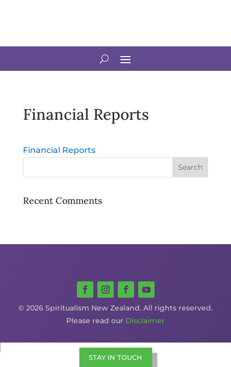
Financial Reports (59, 150)
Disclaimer (145, 320)
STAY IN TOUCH (115, 357)
